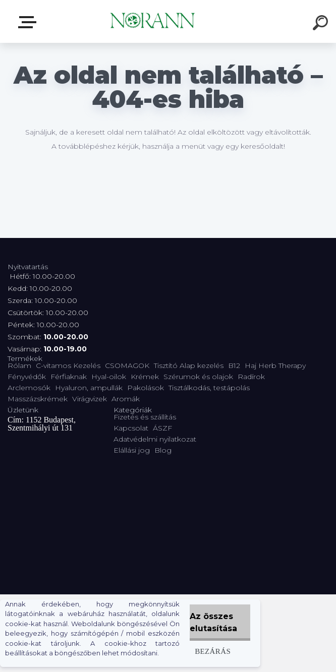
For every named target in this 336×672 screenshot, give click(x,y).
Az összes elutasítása (213, 622)
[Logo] (153, 21)
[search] (322, 24)
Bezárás (213, 651)
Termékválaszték (29, 22)
